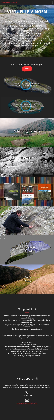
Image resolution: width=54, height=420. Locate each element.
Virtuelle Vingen (9, 2)
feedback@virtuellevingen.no (27, 403)
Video (27, 69)
